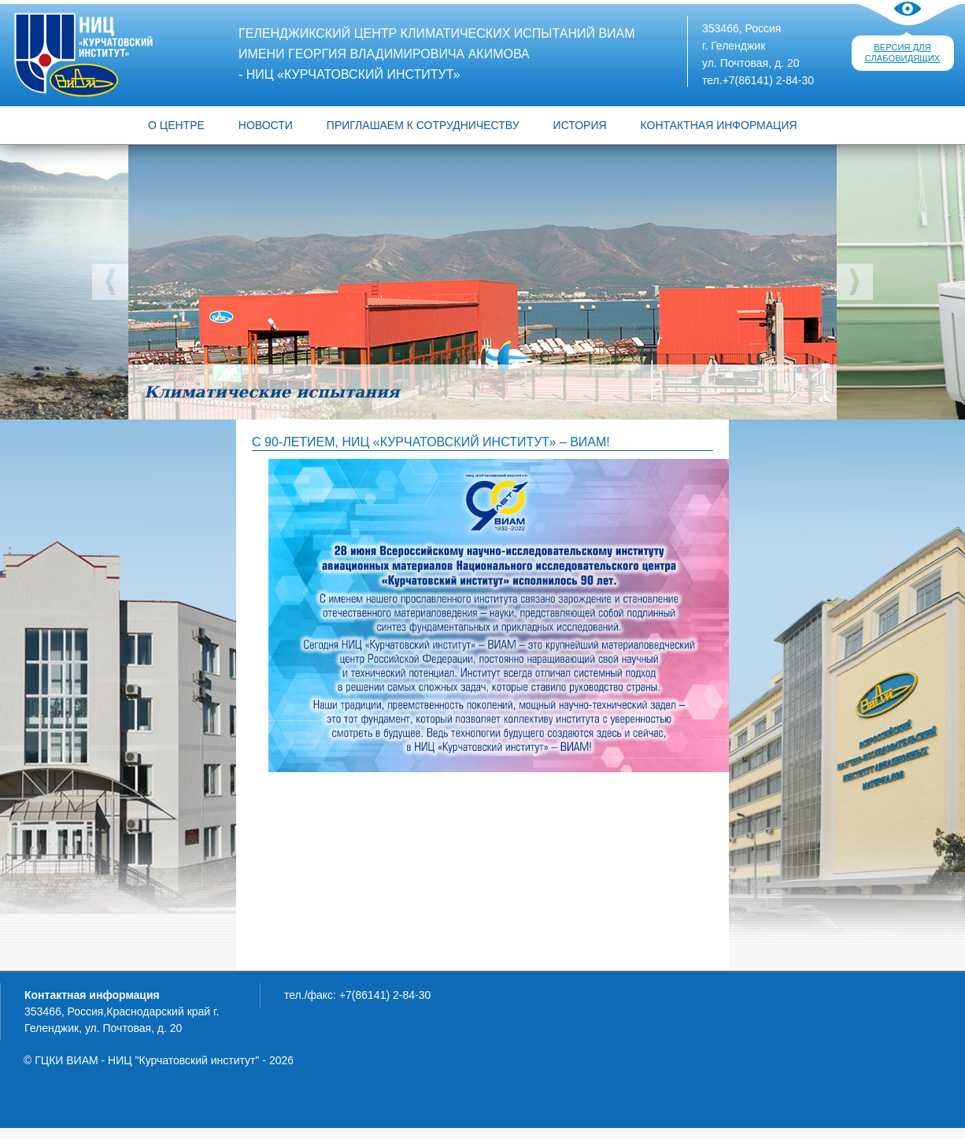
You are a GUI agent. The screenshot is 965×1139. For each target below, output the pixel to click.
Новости (265, 125)
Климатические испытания (272, 392)
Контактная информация (719, 125)
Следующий (855, 282)
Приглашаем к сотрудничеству (423, 125)
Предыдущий (110, 282)
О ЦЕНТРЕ (176, 125)
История (580, 125)
